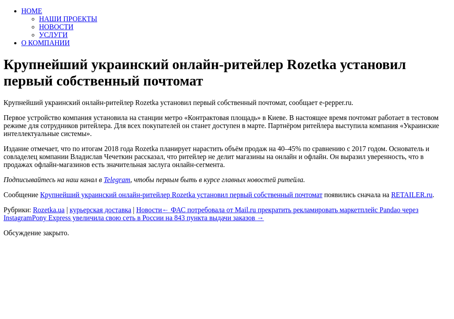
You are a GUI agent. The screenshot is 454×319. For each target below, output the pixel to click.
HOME (31, 11)
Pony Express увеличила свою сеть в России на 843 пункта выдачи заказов (148, 218)
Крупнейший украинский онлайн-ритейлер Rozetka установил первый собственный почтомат (181, 194)
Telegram (117, 179)
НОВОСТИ (56, 27)
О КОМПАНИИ (45, 43)
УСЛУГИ (53, 35)
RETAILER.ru (411, 194)
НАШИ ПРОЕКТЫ (68, 19)
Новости (149, 210)
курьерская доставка (100, 210)
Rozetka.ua (49, 210)
